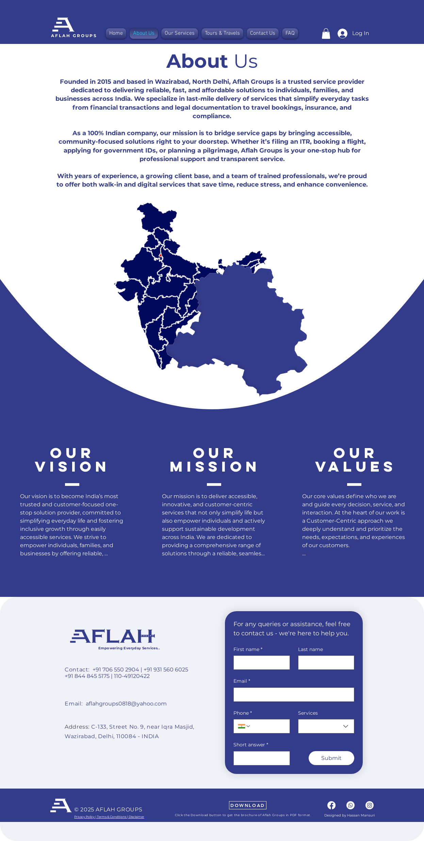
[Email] (292, 694)
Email (241, 681)
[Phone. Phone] (268, 726)
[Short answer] (260, 758)
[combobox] (326, 726)
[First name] (260, 662)
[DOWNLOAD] (247, 805)
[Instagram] (369, 805)
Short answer (250, 745)
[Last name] (324, 662)
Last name (310, 649)
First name (247, 649)
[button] (326, 33)
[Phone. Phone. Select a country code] (244, 726)
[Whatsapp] (350, 805)
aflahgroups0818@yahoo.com (126, 703)
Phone (242, 713)
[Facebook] (331, 805)
